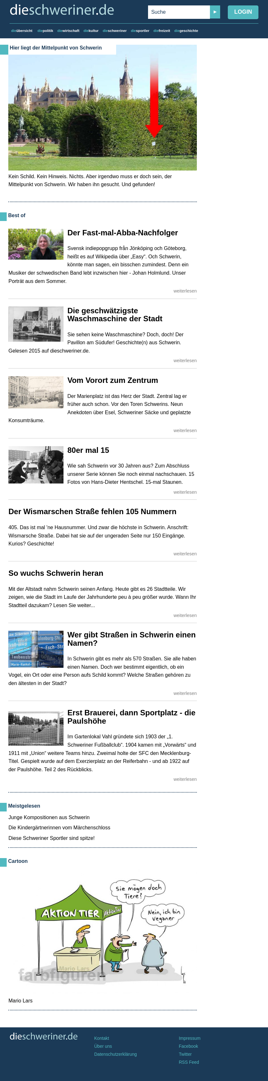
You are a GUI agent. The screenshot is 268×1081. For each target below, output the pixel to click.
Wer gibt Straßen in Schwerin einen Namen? (131, 638)
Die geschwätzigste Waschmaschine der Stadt (114, 314)
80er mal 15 (88, 450)
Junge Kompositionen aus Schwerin (48, 817)
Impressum (189, 1038)
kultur (91, 31)
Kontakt (101, 1038)
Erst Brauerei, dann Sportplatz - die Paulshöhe (131, 716)
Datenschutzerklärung (115, 1054)
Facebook (188, 1046)
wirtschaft (68, 31)
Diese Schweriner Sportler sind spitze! (51, 838)
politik (45, 31)
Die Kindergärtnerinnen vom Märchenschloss (59, 827)
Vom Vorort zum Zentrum (112, 380)
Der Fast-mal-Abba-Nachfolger (122, 232)
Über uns (103, 1046)
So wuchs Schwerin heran (55, 573)
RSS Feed (189, 1062)
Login (243, 12)
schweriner (115, 31)
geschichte (186, 31)
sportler (140, 31)
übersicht (22, 31)
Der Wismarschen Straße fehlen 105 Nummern (92, 511)
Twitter (185, 1054)
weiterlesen (185, 290)
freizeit (161, 31)
